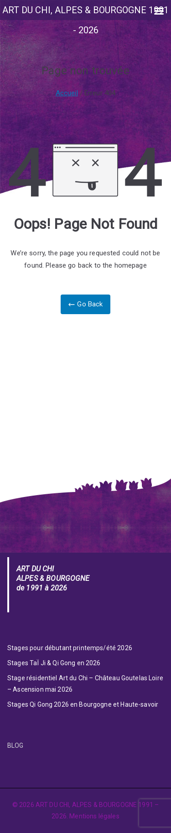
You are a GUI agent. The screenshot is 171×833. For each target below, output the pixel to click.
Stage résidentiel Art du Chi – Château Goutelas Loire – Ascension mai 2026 (85, 683)
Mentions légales (94, 816)
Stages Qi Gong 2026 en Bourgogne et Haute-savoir (82, 704)
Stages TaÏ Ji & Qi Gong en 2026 (54, 663)
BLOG (15, 745)
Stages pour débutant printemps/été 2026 (69, 648)
